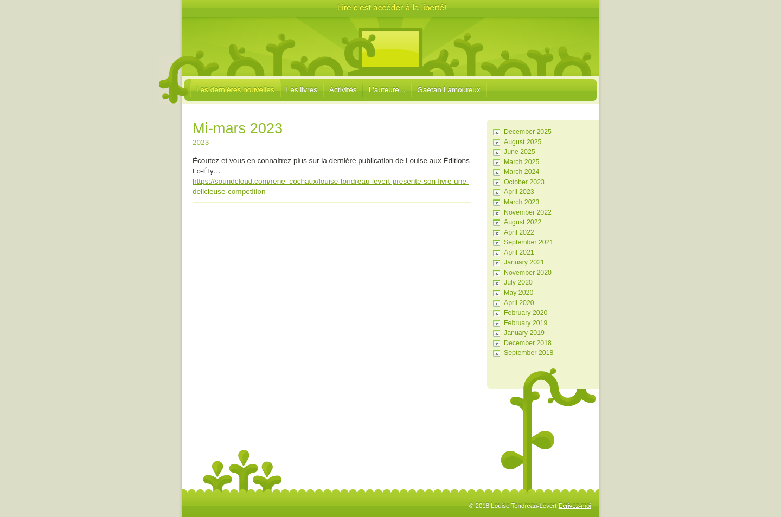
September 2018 (528, 353)
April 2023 (519, 192)
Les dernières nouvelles (235, 90)
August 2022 (522, 222)
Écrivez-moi (575, 505)
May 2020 (518, 292)
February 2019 (525, 323)
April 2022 (519, 232)
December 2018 (528, 343)
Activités (343, 90)
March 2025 (521, 162)
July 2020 (518, 282)
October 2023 (524, 182)
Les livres (301, 90)
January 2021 (524, 262)
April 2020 (519, 303)
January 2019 (524, 333)
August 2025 (522, 142)
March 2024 (521, 172)
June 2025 (519, 152)
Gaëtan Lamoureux (448, 90)
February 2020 (525, 312)
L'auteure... (387, 90)
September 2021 (528, 242)
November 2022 (528, 212)
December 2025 (528, 131)
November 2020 (528, 272)
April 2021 (519, 252)
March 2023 (521, 202)
